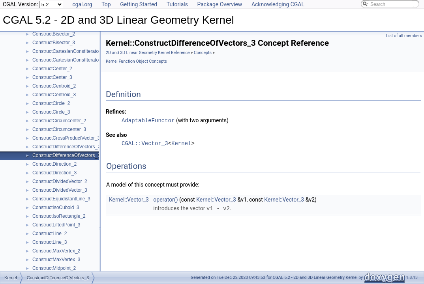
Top (106, 4)
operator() (165, 199)
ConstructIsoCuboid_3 (55, 207)
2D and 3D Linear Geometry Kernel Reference (148, 52)
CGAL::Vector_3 (145, 143)
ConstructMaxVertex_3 (56, 259)
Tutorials (177, 4)
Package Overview (219, 4)
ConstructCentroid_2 (54, 86)
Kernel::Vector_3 (129, 199)
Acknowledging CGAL (277, 4)
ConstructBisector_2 (53, 34)
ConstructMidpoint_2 (54, 268)
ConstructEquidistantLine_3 (61, 199)
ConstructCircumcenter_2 (59, 120)
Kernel (181, 143)
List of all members (404, 35)
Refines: (116, 111)
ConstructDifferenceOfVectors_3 (66, 155)
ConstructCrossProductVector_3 (66, 138)
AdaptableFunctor (148, 120)
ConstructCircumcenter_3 (59, 129)
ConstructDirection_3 (54, 173)
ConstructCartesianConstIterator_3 (68, 60)
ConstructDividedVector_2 (59, 181)
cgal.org (82, 4)
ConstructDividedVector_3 (59, 190)
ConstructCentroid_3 (54, 94)
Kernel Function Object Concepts (136, 61)
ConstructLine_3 (49, 242)
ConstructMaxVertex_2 (56, 251)
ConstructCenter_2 (52, 68)
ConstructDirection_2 (54, 164)
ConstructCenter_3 (52, 77)
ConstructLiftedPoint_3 (56, 225)
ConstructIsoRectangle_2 (59, 216)
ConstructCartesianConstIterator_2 (68, 51)
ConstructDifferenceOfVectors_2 (66, 146)
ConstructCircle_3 (51, 112)
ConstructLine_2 (49, 233)
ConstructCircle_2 (51, 103)
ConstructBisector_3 (53, 42)
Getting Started (138, 4)
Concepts (203, 52)
